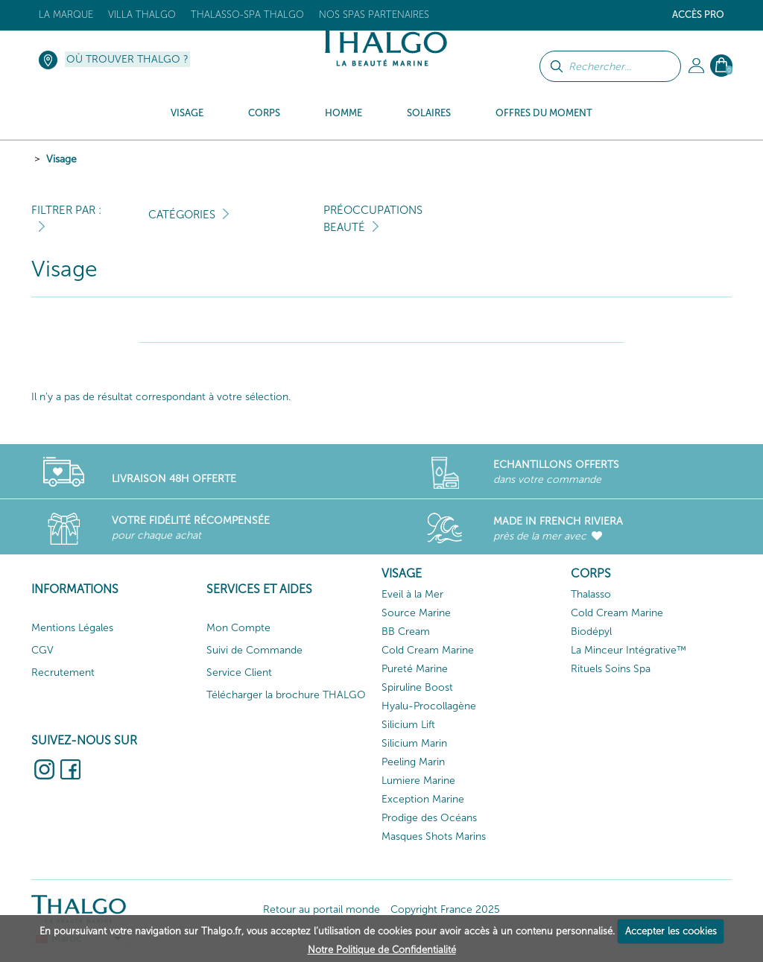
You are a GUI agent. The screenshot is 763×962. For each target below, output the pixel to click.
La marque (66, 14)
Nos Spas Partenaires (374, 14)
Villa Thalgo (142, 14)
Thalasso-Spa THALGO (247, 14)
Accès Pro (698, 14)
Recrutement (63, 672)
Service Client (239, 672)
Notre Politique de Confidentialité (382, 949)
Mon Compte (238, 627)
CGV (42, 650)
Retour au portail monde (321, 909)
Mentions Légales (72, 627)
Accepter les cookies (671, 931)
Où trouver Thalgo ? (127, 59)
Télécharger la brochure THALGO (286, 695)
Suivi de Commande (254, 650)
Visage (61, 159)
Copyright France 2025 (445, 909)
